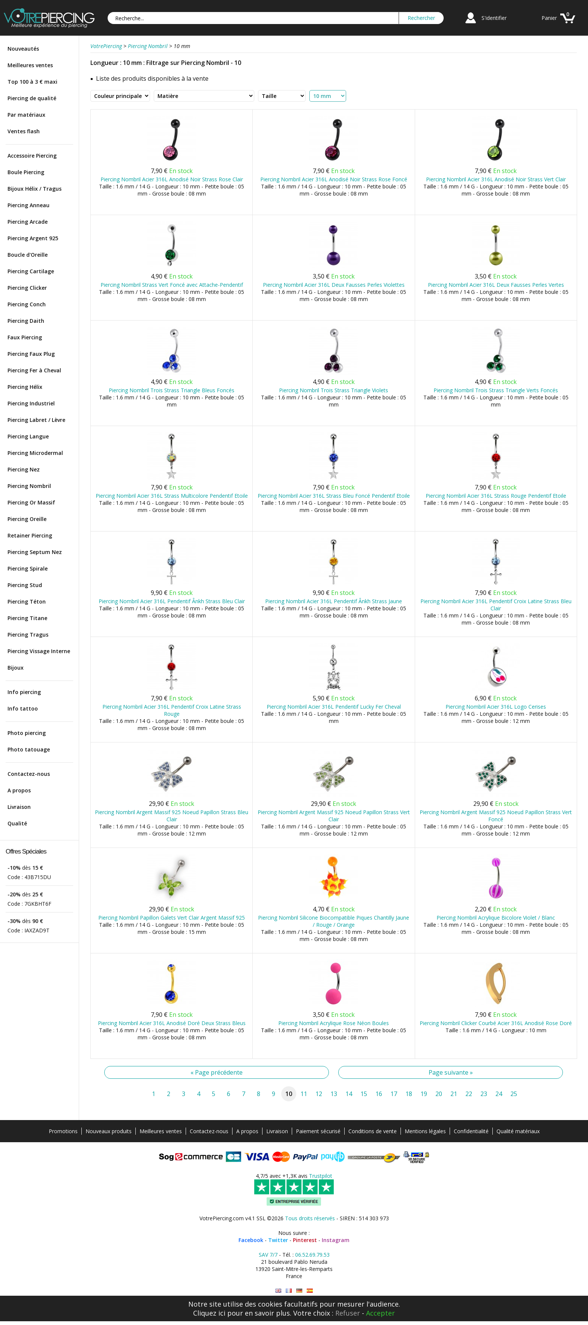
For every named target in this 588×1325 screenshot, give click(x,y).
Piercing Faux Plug (31, 353)
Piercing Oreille (27, 518)
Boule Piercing (26, 172)
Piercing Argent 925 (33, 238)
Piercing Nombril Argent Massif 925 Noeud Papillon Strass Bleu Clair (171, 816)
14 (348, 1094)
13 (333, 1094)
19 (423, 1094)
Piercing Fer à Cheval (34, 370)
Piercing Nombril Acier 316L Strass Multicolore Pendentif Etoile (172, 495)
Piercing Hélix (25, 386)
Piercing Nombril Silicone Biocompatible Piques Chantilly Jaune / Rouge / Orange (333, 921)
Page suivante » (451, 1072)
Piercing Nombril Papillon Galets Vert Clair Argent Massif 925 (171, 917)
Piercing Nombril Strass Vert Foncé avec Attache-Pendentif (171, 284)
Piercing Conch (27, 304)
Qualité (17, 823)
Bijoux (16, 667)
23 (483, 1094)
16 (378, 1094)
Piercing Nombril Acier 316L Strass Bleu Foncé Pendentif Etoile (334, 495)
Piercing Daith (26, 320)
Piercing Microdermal (35, 452)
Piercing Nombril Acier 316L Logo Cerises (496, 706)
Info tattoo (23, 708)
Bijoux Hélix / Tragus (35, 188)
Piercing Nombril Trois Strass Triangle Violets (333, 390)
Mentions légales (425, 1131)
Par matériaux (26, 114)
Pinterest (305, 1240)
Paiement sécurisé (318, 1131)
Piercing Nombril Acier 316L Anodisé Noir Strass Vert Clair (496, 179)
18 (408, 1094)
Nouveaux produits (109, 1131)
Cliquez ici (209, 1312)
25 (513, 1094)
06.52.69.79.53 (312, 1254)
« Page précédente (216, 1072)
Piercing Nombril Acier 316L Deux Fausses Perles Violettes (334, 284)
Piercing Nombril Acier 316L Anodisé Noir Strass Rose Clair (171, 179)
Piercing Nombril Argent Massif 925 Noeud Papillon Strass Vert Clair (334, 816)
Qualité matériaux (518, 1131)
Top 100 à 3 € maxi (32, 81)
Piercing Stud (25, 585)
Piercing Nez (24, 469)
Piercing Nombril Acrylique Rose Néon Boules (333, 1023)
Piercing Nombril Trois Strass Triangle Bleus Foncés (171, 390)
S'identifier (494, 17)
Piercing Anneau (29, 205)
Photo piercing (27, 732)
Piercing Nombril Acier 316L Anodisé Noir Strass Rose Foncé (333, 179)
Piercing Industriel (31, 403)
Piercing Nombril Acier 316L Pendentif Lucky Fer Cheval (334, 706)
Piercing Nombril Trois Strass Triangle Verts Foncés (496, 390)
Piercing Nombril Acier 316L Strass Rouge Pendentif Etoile (496, 495)
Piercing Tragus (28, 634)
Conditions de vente (372, 1131)
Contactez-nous (29, 773)
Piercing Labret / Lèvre (36, 419)
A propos (19, 790)
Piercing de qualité (32, 98)
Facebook (250, 1240)
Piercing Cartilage (31, 271)
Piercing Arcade (28, 221)
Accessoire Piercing (32, 155)
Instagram (336, 1240)
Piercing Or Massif (31, 502)
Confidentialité (471, 1131)
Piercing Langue (28, 436)
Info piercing (24, 692)
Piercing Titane (27, 618)
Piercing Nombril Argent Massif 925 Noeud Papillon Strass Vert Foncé (496, 816)
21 (453, 1094)
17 (393, 1094)
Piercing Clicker (27, 287)
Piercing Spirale (28, 568)
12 (318, 1094)
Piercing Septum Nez (35, 552)
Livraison (19, 806)
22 (468, 1094)
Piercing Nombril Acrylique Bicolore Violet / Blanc (495, 917)
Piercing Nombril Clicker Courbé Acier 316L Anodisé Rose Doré (496, 1023)
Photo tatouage (29, 749)
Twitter (278, 1240)
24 (498, 1094)
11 (303, 1094)
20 (438, 1094)
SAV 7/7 (268, 1254)
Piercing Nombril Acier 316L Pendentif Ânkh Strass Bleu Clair (172, 601)
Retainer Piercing (30, 535)
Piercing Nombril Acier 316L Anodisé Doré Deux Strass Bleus (172, 1023)
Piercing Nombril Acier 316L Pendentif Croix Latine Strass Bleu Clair (496, 605)
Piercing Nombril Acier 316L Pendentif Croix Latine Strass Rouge (171, 710)
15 (363, 1094)
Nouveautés (23, 48)
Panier (549, 17)
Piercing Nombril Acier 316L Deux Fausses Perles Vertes (496, 284)
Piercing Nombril (29, 485)
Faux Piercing (25, 337)
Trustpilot (320, 1175)
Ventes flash (24, 131)
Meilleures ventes (30, 65)
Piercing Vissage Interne (39, 651)
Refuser (347, 1312)
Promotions (63, 1131)
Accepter (380, 1312)
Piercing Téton (27, 601)
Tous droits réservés (310, 1218)
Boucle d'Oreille (28, 254)
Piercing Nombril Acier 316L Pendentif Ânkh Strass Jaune (333, 601)
